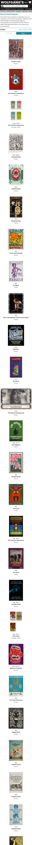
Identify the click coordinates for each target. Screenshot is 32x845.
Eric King (3, 11)
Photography (20, 9)
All (2, 6)
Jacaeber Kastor (10, 11)
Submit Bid (24, 11)
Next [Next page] (24, 33)
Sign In (26, 2)
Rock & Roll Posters (9, 14)
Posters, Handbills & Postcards (8, 9)
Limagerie (18, 11)
